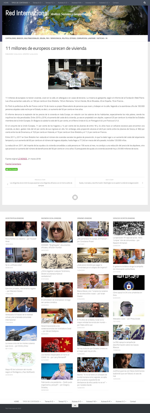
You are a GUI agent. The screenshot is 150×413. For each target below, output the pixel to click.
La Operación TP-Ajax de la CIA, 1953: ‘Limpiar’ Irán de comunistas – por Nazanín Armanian (127, 240)
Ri (106, 38)
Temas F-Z (49, 3)
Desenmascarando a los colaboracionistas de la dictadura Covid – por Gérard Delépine (56, 328)
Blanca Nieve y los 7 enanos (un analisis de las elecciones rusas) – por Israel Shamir (92, 293)
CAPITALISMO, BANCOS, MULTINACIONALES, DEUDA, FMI (27, 38)
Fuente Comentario (13, 164)
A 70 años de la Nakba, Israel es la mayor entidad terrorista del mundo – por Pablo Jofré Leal (92, 322)
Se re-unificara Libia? (13, 265)
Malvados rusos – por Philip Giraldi (126, 319)
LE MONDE (22, 159)
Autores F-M (76, 3)
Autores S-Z (103, 3)
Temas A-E (37, 3)
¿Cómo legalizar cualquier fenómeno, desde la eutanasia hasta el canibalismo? (55, 273)
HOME (6, 3)
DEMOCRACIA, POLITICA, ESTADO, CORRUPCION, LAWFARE (73, 38)
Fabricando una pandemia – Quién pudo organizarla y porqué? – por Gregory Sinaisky (56, 384)
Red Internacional (27, 13)
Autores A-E (62, 3)
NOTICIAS (100, 38)
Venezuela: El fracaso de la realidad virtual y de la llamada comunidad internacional (19, 317)
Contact (116, 3)
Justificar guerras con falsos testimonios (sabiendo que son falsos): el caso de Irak (128, 373)
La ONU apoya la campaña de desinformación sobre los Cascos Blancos (126, 344)
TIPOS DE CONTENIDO (20, 3)
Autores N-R (90, 3)
